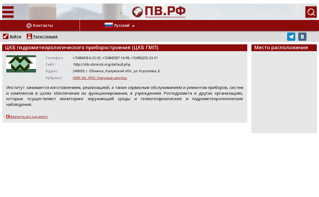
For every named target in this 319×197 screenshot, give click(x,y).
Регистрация (46, 36)
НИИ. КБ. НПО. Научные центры (100, 77)
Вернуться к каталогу (29, 116)
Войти (15, 36)
